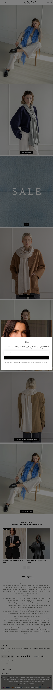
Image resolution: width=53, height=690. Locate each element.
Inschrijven (26, 357)
